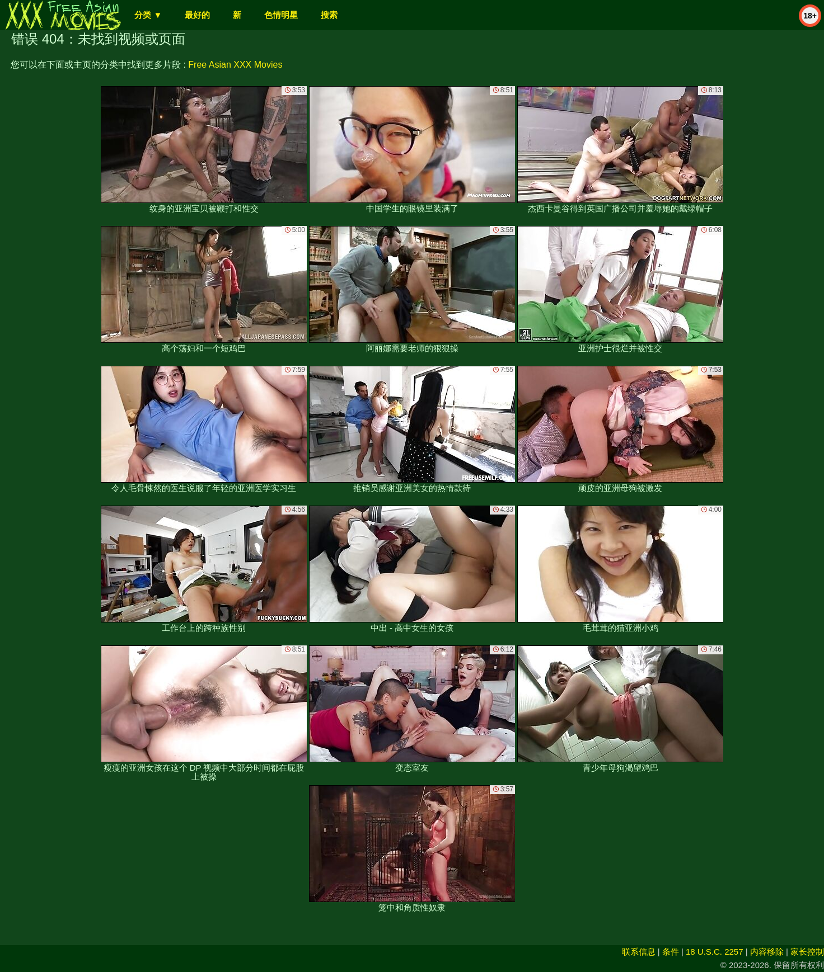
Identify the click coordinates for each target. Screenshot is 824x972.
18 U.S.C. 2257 (714, 951)
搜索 (329, 15)
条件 (670, 951)
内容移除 (767, 951)
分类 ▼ (148, 15)
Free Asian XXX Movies (235, 64)
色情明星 (281, 15)
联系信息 (639, 951)
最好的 (197, 15)
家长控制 (807, 951)
